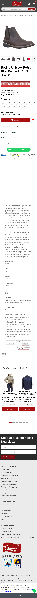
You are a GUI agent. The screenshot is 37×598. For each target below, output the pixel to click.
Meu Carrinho (5, 514)
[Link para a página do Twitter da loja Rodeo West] (17, 556)
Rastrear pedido (6, 472)
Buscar (31, 9)
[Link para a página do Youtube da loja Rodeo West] (10, 556)
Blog (2, 519)
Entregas (4, 493)
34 (8, 104)
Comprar (10, 409)
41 (8, 108)
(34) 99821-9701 (7, 531)
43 (18, 108)
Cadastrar (8, 457)
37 (23, 104)
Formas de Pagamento (9, 487)
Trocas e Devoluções (8, 478)
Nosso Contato (6, 490)
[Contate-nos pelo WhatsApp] (34, 591)
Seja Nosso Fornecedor (9, 496)
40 (3, 108)
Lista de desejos (6, 516)
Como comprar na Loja (9, 481)
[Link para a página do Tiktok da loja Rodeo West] (13, 556)
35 (13, 104)
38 (28, 104)
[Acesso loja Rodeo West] (29, 3)
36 (18, 104)
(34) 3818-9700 (7, 529)
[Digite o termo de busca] (12, 9)
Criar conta (5, 505)
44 (23, 108)
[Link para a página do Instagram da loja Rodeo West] (3, 556)
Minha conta (5, 508)
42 (13, 108)
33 (3, 104)
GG (14, 404)
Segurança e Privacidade (9, 475)
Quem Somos (5, 469)
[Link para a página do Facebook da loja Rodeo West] (6, 556)
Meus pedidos (6, 511)
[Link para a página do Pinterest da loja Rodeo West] (21, 556)
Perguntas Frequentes (8, 484)
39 (33, 104)
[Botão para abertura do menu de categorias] (2, 3)
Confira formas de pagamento (14, 144)
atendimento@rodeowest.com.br (12, 534)
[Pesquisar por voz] (25, 9)
